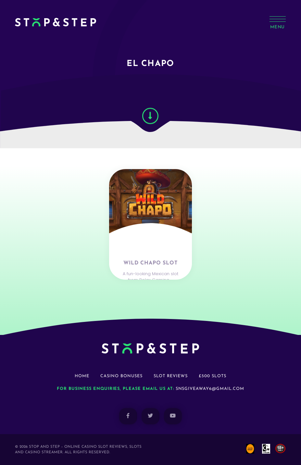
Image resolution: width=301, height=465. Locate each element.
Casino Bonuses (121, 376)
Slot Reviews (171, 376)
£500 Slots (212, 376)
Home (82, 376)
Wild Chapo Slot (150, 274)
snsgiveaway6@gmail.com (210, 389)
